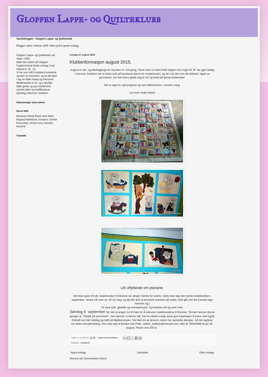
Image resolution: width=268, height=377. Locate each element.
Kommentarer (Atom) (95, 358)
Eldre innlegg (206, 352)
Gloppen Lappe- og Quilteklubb (88, 19)
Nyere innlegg (78, 352)
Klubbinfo (85, 343)
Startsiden (142, 352)
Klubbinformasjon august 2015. (101, 62)
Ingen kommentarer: (108, 337)
